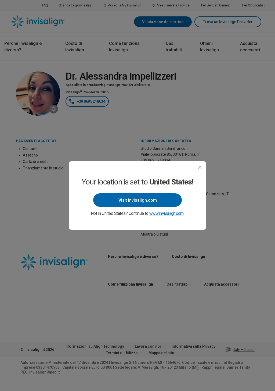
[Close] (200, 167)
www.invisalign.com (166, 213)
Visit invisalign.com (137, 200)
